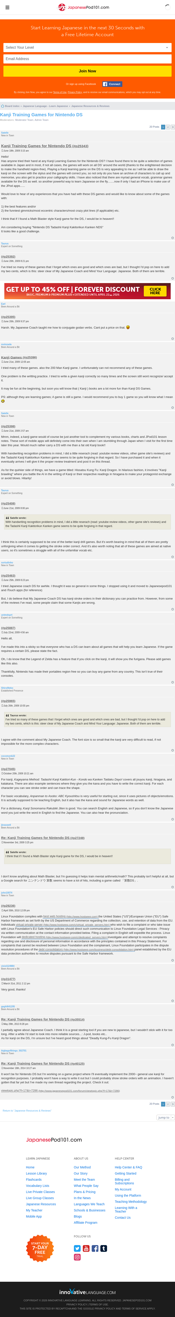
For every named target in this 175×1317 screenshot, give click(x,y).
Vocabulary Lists (37, 1186)
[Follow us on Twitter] (77, 1248)
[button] (168, 7)
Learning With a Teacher (126, 1209)
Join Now (87, 71)
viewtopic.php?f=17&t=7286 (19, 1090)
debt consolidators (51, 949)
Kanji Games (11, 357)
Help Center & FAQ (128, 1167)
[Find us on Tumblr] (103, 1248)
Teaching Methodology (131, 1201)
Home (30, 1167)
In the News (82, 1198)
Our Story (81, 1173)
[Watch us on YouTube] (86, 1248)
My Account (123, 1189)
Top (172, 238)
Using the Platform (128, 1195)
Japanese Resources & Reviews (90, 106)
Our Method (82, 1167)
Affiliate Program (85, 1222)
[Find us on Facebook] (95, 1248)
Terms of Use (60, 92)
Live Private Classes (40, 1192)
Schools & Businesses (90, 1210)
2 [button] (168, 127)
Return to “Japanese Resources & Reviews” (27, 1110)
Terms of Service (134, 1308)
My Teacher (34, 1210)
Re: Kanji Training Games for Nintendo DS (35, 838)
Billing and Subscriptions (124, 1181)
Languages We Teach (89, 1204)
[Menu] (7, 7)
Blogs (78, 1216)
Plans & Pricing (84, 1192)
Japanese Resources (41, 1204)
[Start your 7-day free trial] (40, 1249)
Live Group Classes (40, 1198)
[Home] (83, 11)
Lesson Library (36, 1173)
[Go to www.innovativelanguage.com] (87, 1291)
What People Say (86, 1186)
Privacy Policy (75, 92)
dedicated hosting (33, 937)
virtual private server (29, 924)
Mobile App (34, 1216)
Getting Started (125, 1173)
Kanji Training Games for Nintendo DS (41, 114)
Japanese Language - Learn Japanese (45, 106)
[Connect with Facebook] (112, 84)
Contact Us (123, 1217)
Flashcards (33, 1179)
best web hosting (54, 916)
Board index (12, 106)
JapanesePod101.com (137, 1300)
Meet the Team (84, 1179)
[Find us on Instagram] (77, 1257)
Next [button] (173, 127)
